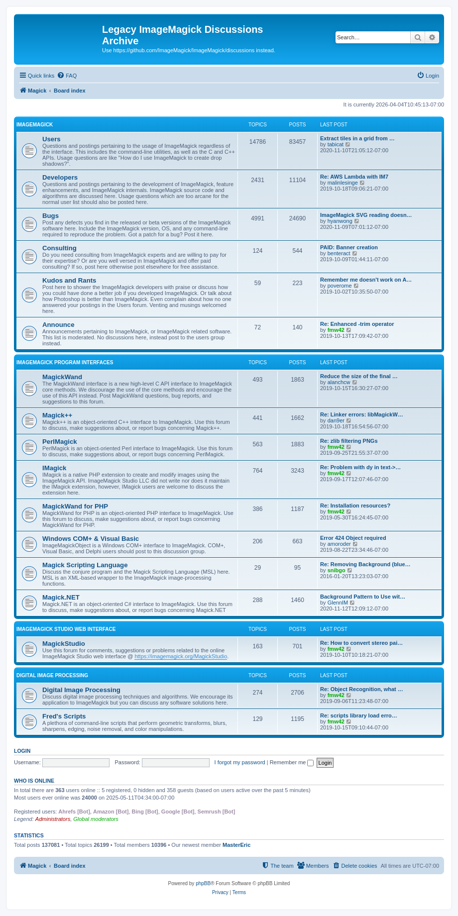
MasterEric (236, 845)
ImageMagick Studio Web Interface (65, 629)
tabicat (336, 144)
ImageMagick (34, 124)
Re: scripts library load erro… (358, 715)
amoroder (339, 544)
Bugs (50, 215)
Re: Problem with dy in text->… (360, 467)
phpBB (203, 883)
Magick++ (57, 415)
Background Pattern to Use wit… (362, 597)
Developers (60, 177)
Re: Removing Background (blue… (365, 564)
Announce (58, 324)
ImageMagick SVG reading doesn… (366, 215)
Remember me (292, 762)
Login (22, 751)
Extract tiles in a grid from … (357, 138)
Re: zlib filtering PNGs (349, 441)
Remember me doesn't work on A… (366, 280)
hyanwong (340, 221)
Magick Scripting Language (84, 565)
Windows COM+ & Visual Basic (90, 538)
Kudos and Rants (69, 280)
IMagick (54, 468)
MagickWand (62, 377)
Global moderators (95, 819)
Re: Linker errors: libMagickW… (361, 414)
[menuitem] (67, 76)
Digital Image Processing (52, 675)
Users (51, 139)
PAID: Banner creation (349, 247)
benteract (339, 253)
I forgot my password (240, 762)
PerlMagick (59, 441)
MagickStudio (63, 643)
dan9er (336, 420)
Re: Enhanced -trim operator (357, 324)
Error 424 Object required (353, 538)
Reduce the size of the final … (359, 376)
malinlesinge (343, 183)
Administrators (52, 819)
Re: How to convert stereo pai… (361, 643)
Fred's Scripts (64, 716)
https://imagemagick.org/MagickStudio (180, 656)
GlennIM (338, 603)
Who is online (34, 781)
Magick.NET (61, 597)
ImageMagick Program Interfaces (64, 362)
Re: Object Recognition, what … (361, 689)
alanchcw (339, 382)
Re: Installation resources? (355, 506)
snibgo (336, 570)
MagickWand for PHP (75, 506)
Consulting (59, 248)
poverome (340, 286)
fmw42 (336, 330)
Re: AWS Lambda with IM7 (354, 177)
